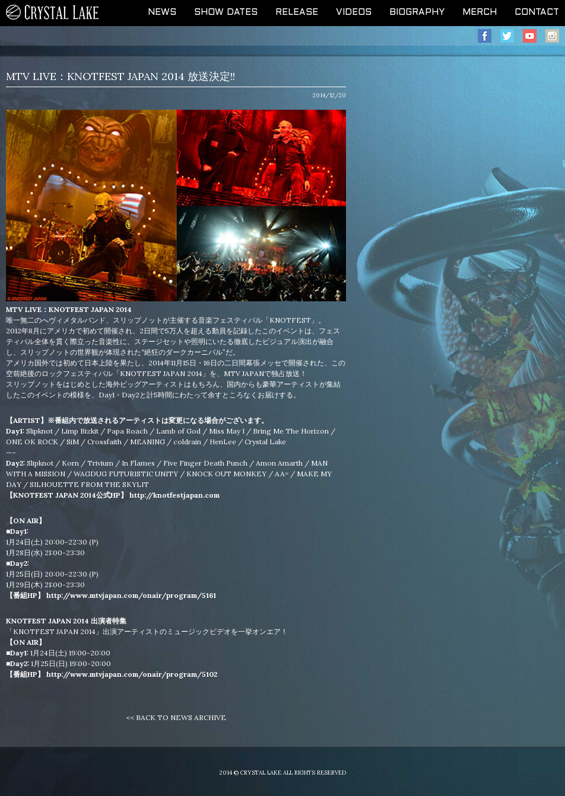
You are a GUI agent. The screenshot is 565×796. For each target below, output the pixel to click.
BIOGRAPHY (417, 12)
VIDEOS (354, 12)
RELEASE (296, 12)
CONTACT (537, 12)
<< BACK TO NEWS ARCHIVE (176, 717)
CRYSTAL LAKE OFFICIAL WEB (53, 13)
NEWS (162, 12)
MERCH (479, 12)
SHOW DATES (226, 12)
